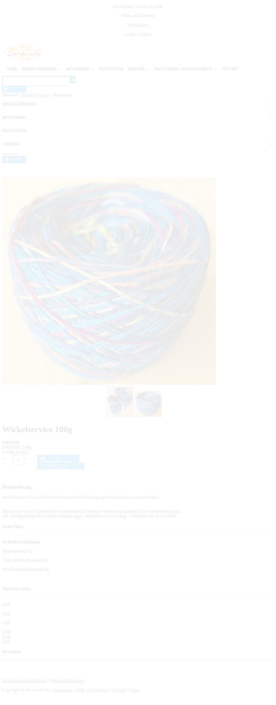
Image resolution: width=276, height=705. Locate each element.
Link (6, 604)
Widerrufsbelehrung (67, 681)
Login (134, 690)
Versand (119, 690)
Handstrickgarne (35, 95)
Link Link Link (6, 636)
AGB (79, 690)
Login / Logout (138, 34)
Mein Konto (138, 24)
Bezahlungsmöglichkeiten (24, 681)
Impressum (62, 690)
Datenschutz (98, 690)
